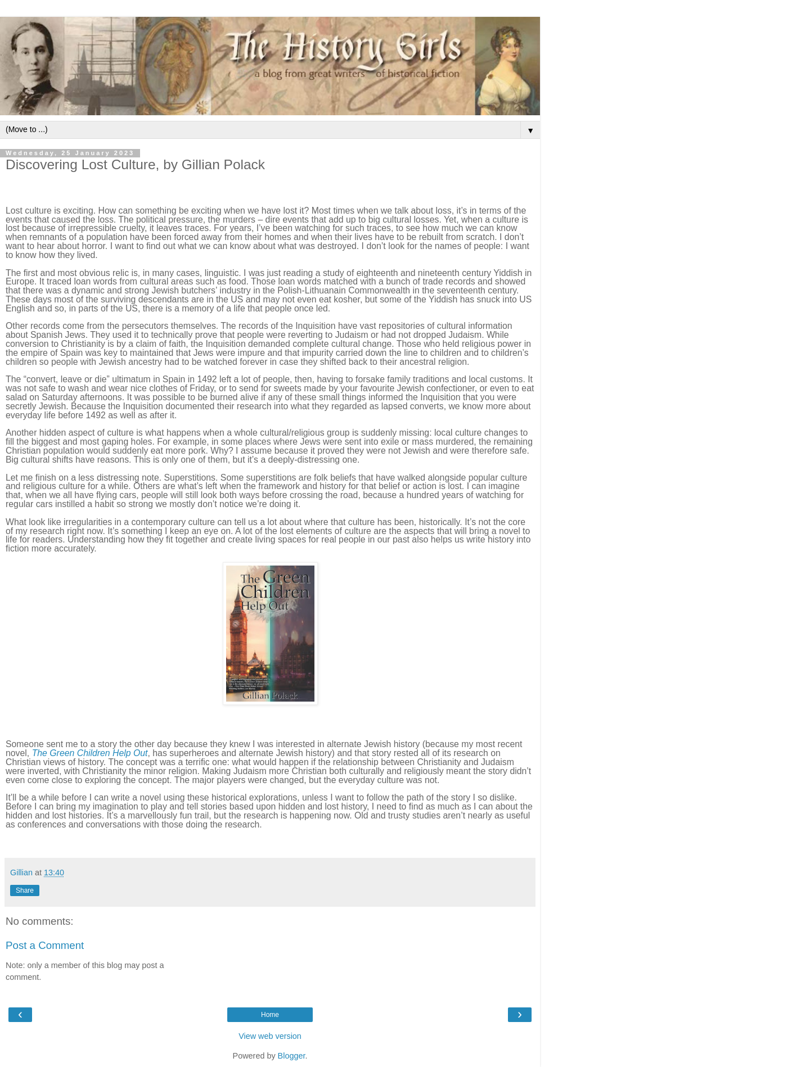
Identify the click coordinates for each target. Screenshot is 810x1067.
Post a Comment (45, 945)
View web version (270, 1036)
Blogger (291, 1055)
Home (270, 1015)
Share (25, 890)
